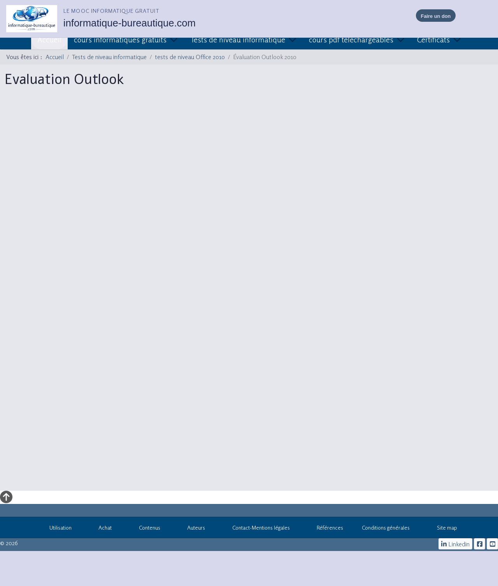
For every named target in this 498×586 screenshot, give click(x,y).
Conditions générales (386, 527)
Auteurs (192, 529)
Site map (442, 529)
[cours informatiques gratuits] (492, 543)
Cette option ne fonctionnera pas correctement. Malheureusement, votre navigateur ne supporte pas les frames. (249, 294)
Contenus (145, 529)
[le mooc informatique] (479, 543)
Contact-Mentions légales (257, 529)
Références (326, 529)
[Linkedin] (455, 543)
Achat (101, 529)
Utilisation (56, 529)
